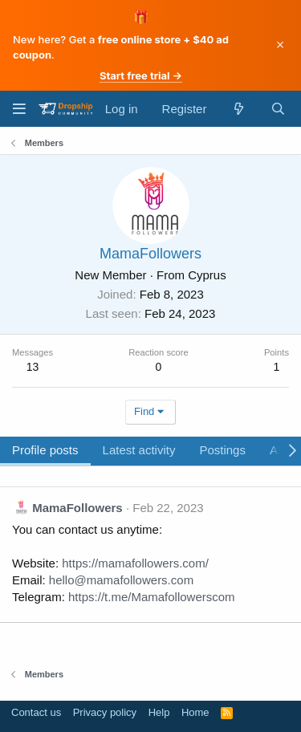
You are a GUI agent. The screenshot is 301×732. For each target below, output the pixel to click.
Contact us (36, 712)
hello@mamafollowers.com (121, 580)
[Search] (278, 109)
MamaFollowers (77, 507)
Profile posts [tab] (45, 450)
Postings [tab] (222, 450)
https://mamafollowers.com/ (135, 563)
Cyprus (207, 275)
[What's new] (238, 109)
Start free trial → (141, 75)
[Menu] (19, 108)
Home (195, 712)
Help (159, 712)
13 (32, 366)
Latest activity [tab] (139, 450)
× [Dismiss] (280, 45)
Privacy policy (104, 712)
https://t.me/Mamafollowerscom (151, 597)
